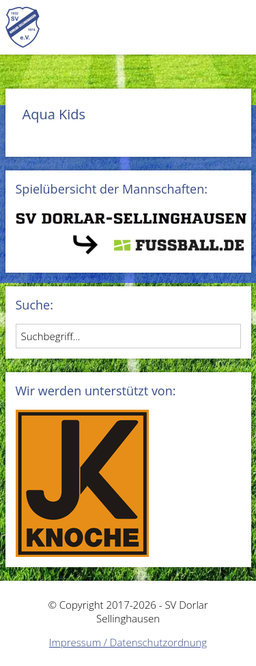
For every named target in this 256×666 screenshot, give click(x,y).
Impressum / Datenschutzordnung (128, 642)
